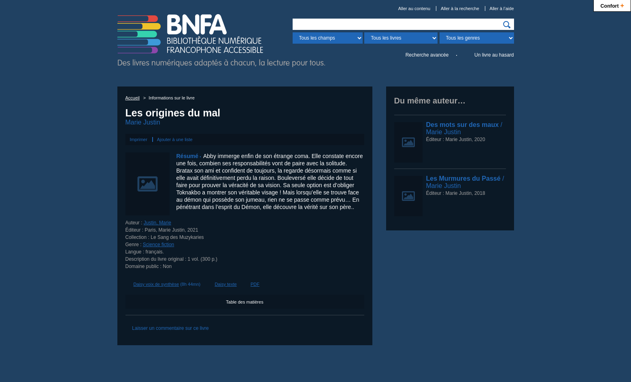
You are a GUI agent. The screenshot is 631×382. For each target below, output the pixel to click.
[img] (506, 24)
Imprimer (138, 139)
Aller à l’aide (502, 8)
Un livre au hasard (494, 55)
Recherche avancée (427, 55)
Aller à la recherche (460, 8)
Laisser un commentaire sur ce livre (170, 328)
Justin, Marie (157, 223)
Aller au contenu (414, 8)
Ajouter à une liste (175, 139)
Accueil (132, 97)
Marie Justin (142, 122)
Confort (612, 5)
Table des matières (244, 302)
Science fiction (158, 244)
